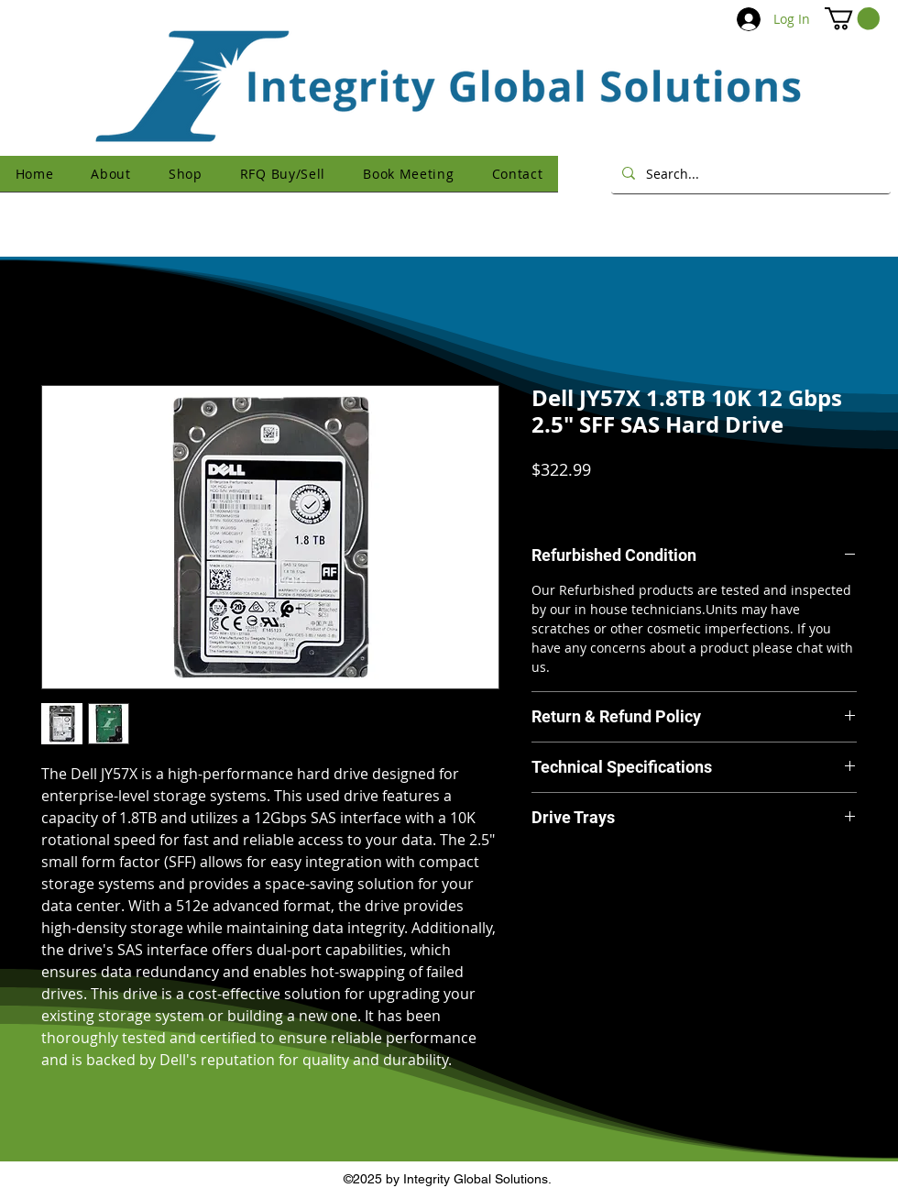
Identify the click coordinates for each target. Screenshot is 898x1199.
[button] (852, 18)
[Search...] (749, 173)
